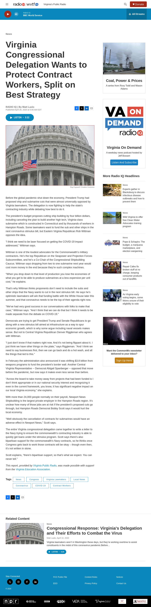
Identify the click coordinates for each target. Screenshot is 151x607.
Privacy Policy (91, 583)
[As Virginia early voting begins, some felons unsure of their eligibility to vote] (112, 295)
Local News (79, 479)
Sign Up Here (124, 360)
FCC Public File (60, 577)
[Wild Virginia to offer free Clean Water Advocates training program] (112, 218)
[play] (8, 14)
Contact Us (121, 583)
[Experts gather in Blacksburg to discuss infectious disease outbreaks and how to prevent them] (112, 190)
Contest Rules (91, 577)
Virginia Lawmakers (56, 479)
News (9, 34)
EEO (55, 583)
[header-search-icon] (125, 4)
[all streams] (137, 14)
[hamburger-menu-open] (7, 4)
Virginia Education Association (33, 469)
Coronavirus (22, 486)
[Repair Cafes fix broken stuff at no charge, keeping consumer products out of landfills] (112, 267)
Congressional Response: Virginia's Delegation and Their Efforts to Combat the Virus (94, 530)
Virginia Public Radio (45, 465)
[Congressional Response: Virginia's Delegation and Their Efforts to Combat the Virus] (25, 533)
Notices (119, 577)
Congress (34, 479)
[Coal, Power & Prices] (124, 58)
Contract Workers (62, 486)
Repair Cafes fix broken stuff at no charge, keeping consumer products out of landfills (132, 272)
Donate (139, 4)
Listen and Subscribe (124, 162)
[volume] (16, 14)
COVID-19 (40, 486)
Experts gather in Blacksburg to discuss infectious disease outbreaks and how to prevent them (134, 195)
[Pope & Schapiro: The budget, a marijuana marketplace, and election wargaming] (112, 243)
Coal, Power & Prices (124, 80)
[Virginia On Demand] (124, 120)
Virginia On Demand (124, 147)
